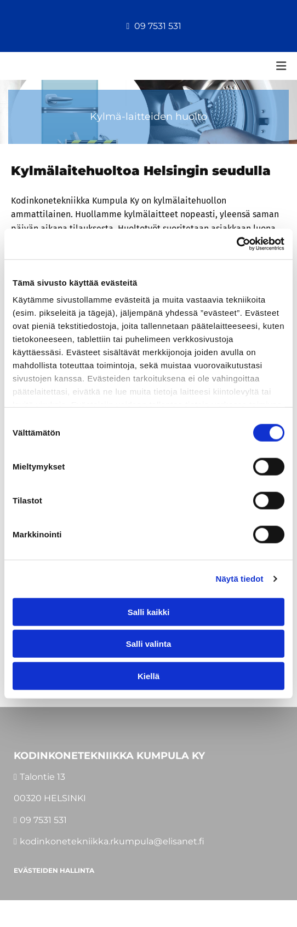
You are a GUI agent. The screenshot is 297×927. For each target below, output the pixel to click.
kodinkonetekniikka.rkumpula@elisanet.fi (112, 841)
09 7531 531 (157, 26)
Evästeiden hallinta (54, 870)
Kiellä (148, 675)
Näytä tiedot (240, 578)
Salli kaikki (149, 611)
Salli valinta (149, 643)
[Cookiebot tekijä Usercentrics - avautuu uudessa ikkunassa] (236, 244)
